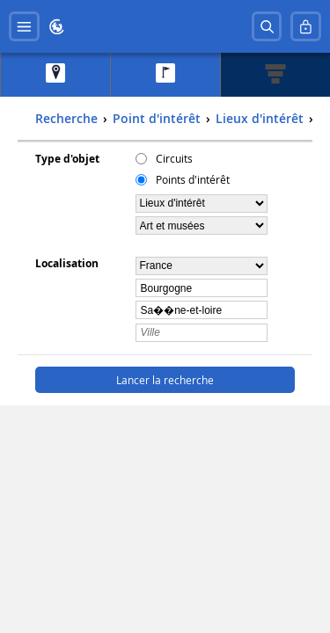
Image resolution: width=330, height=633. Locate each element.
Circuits (174, 158)
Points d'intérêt (193, 179)
